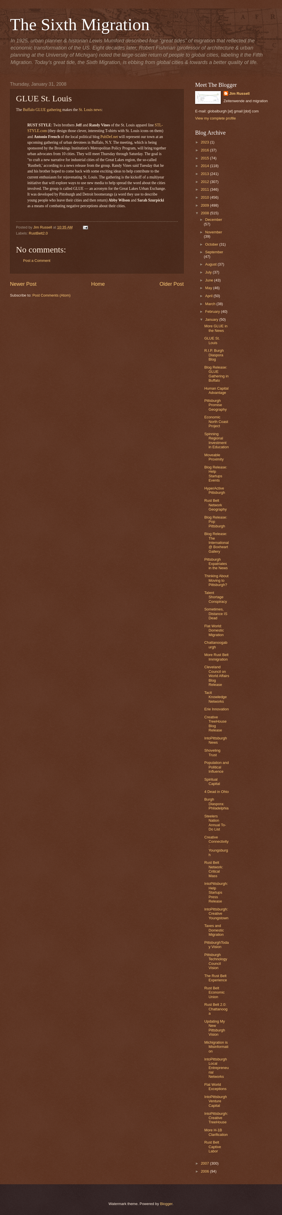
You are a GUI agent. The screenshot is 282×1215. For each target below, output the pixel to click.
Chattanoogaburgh (215, 644)
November (213, 232)
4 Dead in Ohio (216, 792)
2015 (205, 158)
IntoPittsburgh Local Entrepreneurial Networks (216, 1068)
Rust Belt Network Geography (215, 504)
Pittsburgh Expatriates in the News (216, 563)
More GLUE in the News (216, 328)
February (213, 311)
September (214, 252)
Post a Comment (36, 260)
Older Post (172, 284)
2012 (205, 182)
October (212, 244)
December (213, 219)
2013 (205, 174)
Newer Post (23, 284)
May (209, 288)
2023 (205, 142)
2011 (205, 189)
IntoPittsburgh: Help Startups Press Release (216, 892)
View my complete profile (215, 118)
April (209, 296)
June (209, 280)
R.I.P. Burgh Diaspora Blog (214, 354)
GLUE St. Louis (212, 340)
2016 (205, 150)
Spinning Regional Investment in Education (216, 440)
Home (98, 284)
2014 (205, 166)
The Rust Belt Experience (215, 978)
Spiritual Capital (212, 781)
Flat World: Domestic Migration (214, 630)
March (210, 304)
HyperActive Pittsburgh (214, 490)
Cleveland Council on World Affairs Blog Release (216, 676)
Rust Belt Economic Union (214, 992)
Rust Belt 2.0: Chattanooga (216, 1008)
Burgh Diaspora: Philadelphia (216, 803)
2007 (205, 1163)
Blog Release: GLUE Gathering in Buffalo (216, 374)
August (211, 264)
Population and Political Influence (216, 767)
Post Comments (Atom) (51, 295)
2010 (205, 197)
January (212, 319)
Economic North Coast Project (216, 421)
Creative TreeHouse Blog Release (215, 723)
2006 (205, 1171)
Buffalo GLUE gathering (42, 110)
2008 (205, 213)
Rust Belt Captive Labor (212, 1146)
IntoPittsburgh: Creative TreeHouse (216, 1117)
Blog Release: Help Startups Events (215, 473)
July (208, 272)
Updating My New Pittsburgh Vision (214, 1028)
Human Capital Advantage (216, 390)
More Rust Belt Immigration (216, 657)
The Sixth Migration (80, 24)
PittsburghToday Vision (216, 944)
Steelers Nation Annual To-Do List (215, 822)
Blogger (166, 1204)
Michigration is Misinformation (216, 1046)
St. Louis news (90, 110)
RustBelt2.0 (38, 233)
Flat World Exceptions (215, 1086)
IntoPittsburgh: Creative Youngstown (216, 913)
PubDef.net (109, 137)
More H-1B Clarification (216, 1132)
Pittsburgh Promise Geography (215, 405)
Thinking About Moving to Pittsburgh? (216, 580)
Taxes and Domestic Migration (214, 930)
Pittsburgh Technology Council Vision (215, 961)
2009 (205, 205)
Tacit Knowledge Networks (215, 697)
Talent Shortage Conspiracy (215, 597)
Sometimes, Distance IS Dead (215, 613)
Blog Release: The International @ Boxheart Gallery (216, 543)
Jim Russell (239, 93)
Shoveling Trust (212, 752)
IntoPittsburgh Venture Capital (215, 1101)
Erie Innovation (216, 709)
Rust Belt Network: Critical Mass (213, 869)
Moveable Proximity (214, 457)
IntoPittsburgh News (215, 740)
